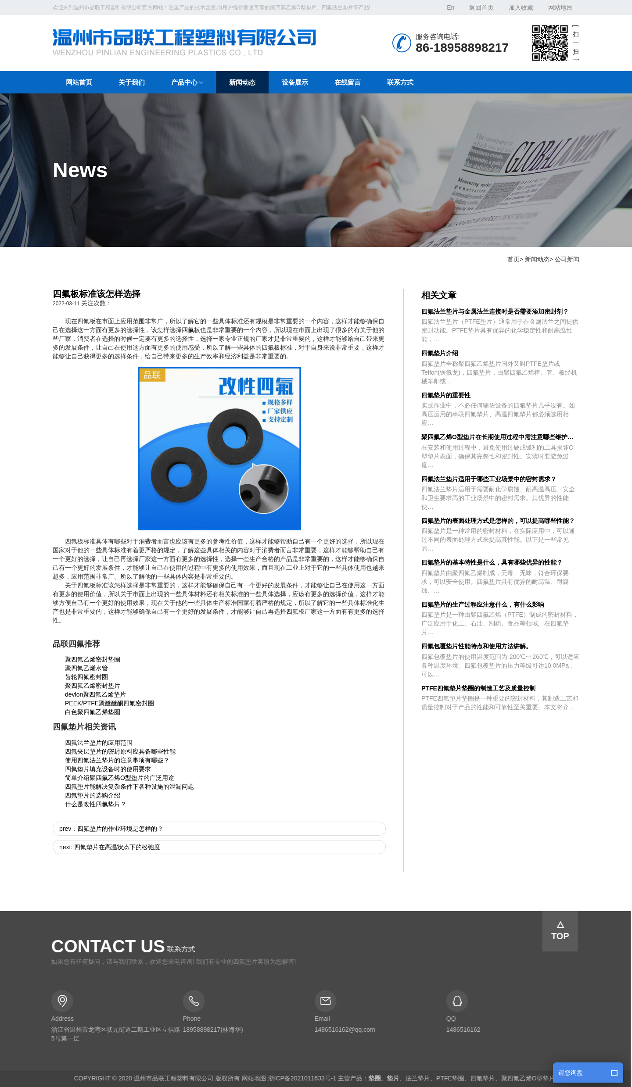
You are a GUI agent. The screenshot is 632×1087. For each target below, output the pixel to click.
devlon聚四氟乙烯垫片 (95, 694)
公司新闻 (567, 259)
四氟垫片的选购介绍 (92, 795)
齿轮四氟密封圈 (86, 676)
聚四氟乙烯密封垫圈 (92, 659)
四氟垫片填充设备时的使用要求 (108, 768)
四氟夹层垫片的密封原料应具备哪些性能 (120, 751)
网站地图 (560, 7)
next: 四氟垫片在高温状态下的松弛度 (109, 847)
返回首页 (481, 7)
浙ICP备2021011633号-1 (299, 1078)
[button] (187, 82)
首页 (513, 259)
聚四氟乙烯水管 (86, 668)
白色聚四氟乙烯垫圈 (92, 711)
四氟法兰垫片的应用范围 (99, 742)
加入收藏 (521, 7)
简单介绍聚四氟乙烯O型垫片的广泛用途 (119, 777)
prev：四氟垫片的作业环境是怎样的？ (111, 828)
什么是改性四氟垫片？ (95, 804)
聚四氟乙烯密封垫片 (92, 685)
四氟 (188, 329)
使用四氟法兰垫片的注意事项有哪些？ (117, 760)
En (450, 7)
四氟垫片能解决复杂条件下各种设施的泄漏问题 (129, 786)
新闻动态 (537, 259)
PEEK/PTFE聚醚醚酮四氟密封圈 (109, 703)
